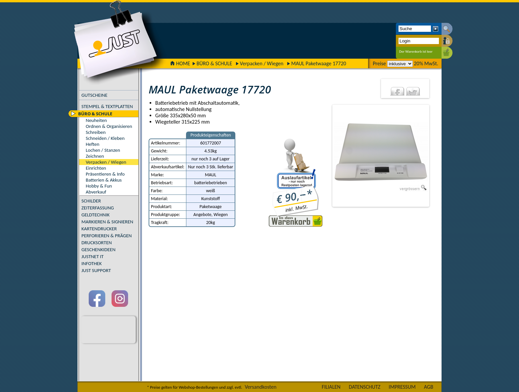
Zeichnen (95, 156)
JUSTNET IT (92, 256)
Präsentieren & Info (105, 174)
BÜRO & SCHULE (214, 63)
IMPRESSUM (402, 387)
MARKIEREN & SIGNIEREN (107, 222)
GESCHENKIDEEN (98, 249)
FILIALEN (331, 387)
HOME (180, 63)
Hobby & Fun (99, 186)
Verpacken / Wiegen (262, 63)
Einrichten (96, 168)
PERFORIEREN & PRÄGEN (106, 236)
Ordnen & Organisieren (109, 126)
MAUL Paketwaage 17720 (318, 63)
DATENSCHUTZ (365, 387)
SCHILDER (91, 201)
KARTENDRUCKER (99, 229)
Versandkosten (260, 387)
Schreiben (96, 132)
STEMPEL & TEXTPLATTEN (107, 106)
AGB (428, 387)
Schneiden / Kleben (105, 138)
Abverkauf (96, 192)
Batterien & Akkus (104, 180)
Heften (92, 144)
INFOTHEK (91, 263)
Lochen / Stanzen (103, 150)
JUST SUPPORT (96, 270)
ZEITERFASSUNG (97, 208)
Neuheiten (96, 120)
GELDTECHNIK (95, 215)
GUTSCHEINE (94, 95)
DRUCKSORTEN (96, 243)
